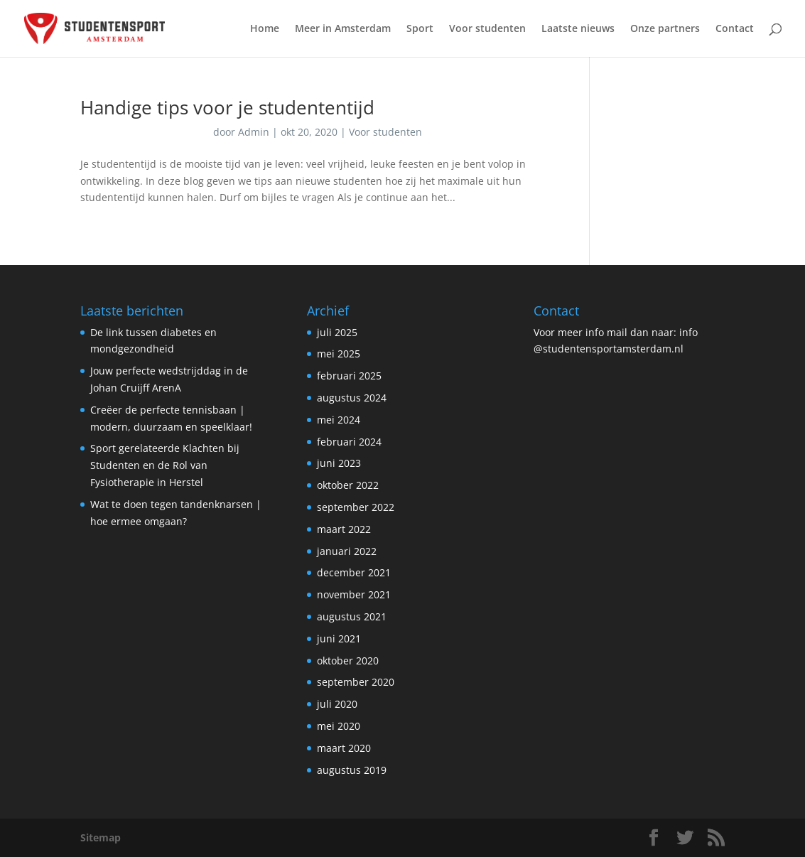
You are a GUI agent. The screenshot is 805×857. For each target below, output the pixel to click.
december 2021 (354, 572)
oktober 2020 (348, 660)
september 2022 (355, 507)
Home (264, 29)
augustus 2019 (352, 770)
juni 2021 (339, 638)
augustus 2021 (352, 616)
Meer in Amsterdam (343, 29)
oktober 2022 (348, 485)
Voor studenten (487, 29)
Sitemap (100, 837)
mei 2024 (338, 419)
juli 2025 (337, 332)
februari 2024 (349, 441)
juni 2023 (339, 463)
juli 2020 (337, 704)
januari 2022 (347, 551)
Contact (734, 29)
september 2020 (355, 682)
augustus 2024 (352, 397)
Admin (253, 132)
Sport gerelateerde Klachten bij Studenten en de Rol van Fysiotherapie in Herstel (164, 465)
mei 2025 (338, 353)
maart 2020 (344, 748)
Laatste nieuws (578, 29)
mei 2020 (338, 726)
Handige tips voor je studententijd (227, 107)
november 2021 (354, 594)
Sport (419, 29)
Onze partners (665, 29)
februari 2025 (349, 375)
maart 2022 (344, 529)
